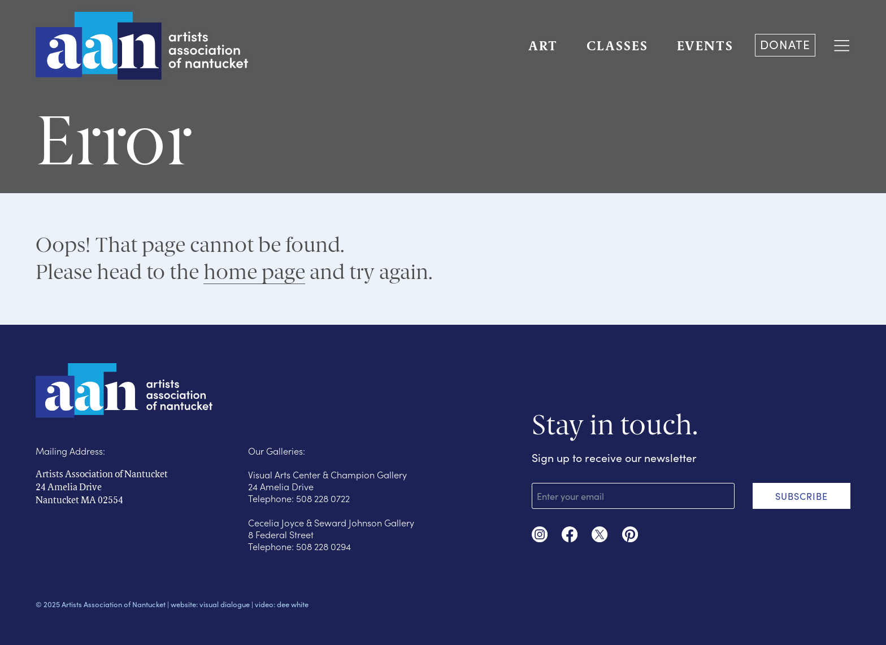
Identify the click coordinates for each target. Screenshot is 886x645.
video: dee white (282, 604)
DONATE (785, 44)
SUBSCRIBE (801, 496)
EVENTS (705, 47)
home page (254, 272)
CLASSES (617, 47)
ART (543, 47)
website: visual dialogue (210, 604)
